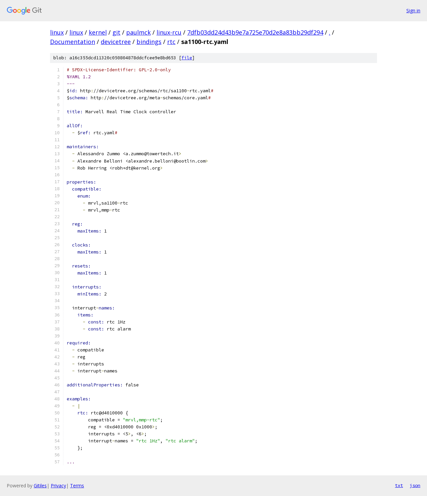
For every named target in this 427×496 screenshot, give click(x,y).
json (415, 485)
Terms (77, 485)
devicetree (116, 42)
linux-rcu (168, 32)
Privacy (58, 485)
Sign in (413, 10)
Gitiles (40, 485)
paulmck (138, 32)
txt (399, 485)
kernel (98, 32)
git (116, 32)
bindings (148, 42)
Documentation (72, 42)
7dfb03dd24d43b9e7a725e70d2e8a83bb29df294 (255, 32)
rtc (171, 42)
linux (57, 32)
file (186, 58)
